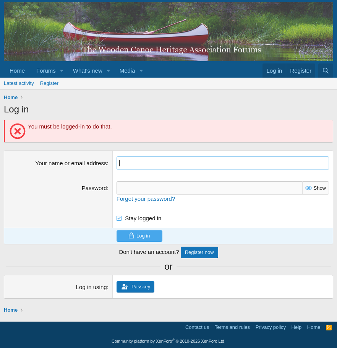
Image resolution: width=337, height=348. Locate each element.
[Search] (325, 70)
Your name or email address (71, 163)
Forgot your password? (146, 198)
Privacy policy (271, 327)
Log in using (91, 287)
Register (49, 83)
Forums (46, 70)
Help (297, 327)
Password (94, 188)
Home (17, 70)
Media (127, 70)
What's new (87, 70)
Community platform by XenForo (168, 341)
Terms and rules (232, 327)
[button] (62, 70)
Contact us (197, 327)
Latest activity (19, 83)
